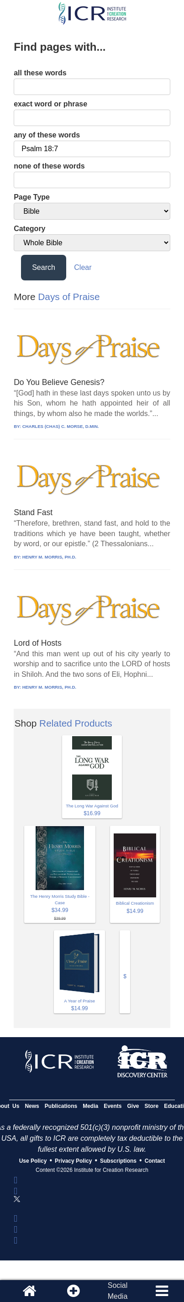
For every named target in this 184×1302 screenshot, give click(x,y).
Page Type (32, 197)
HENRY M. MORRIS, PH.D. (49, 556)
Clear (82, 267)
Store (152, 1106)
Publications (61, 1106)
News (32, 1106)
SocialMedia (118, 1290)
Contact (155, 1161)
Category (29, 228)
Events (112, 1106)
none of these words (49, 166)
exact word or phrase (50, 104)
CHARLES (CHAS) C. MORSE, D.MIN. (60, 426)
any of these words (47, 135)
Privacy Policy (73, 1161)
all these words (40, 73)
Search (43, 267)
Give (133, 1106)
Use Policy (33, 1161)
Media (90, 1106)
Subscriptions (118, 1161)
